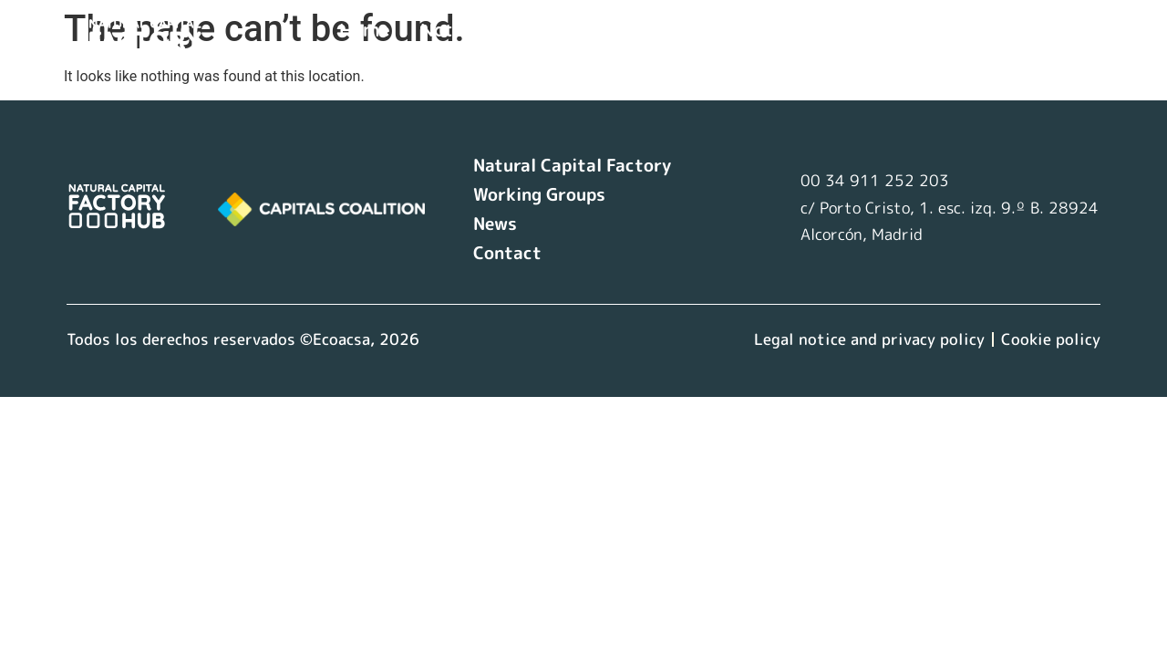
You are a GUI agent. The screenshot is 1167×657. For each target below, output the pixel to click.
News (852, 29)
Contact (940, 29)
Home (364, 29)
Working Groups (727, 29)
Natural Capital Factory (523, 29)
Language (398, 58)
